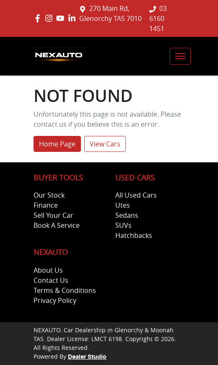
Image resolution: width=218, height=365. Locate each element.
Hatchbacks (133, 235)
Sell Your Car (53, 215)
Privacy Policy (55, 300)
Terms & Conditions (65, 290)
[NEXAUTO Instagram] (50, 18)
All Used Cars (136, 195)
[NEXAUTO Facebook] (39, 18)
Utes (122, 205)
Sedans (126, 215)
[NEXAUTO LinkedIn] (73, 18)
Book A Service (57, 225)
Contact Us (51, 280)
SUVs (123, 225)
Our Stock (49, 195)
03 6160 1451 (158, 18)
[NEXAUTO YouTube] (61, 18)
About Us (48, 270)
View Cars (105, 144)
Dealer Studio (87, 357)
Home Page (57, 144)
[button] (180, 56)
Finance (46, 205)
